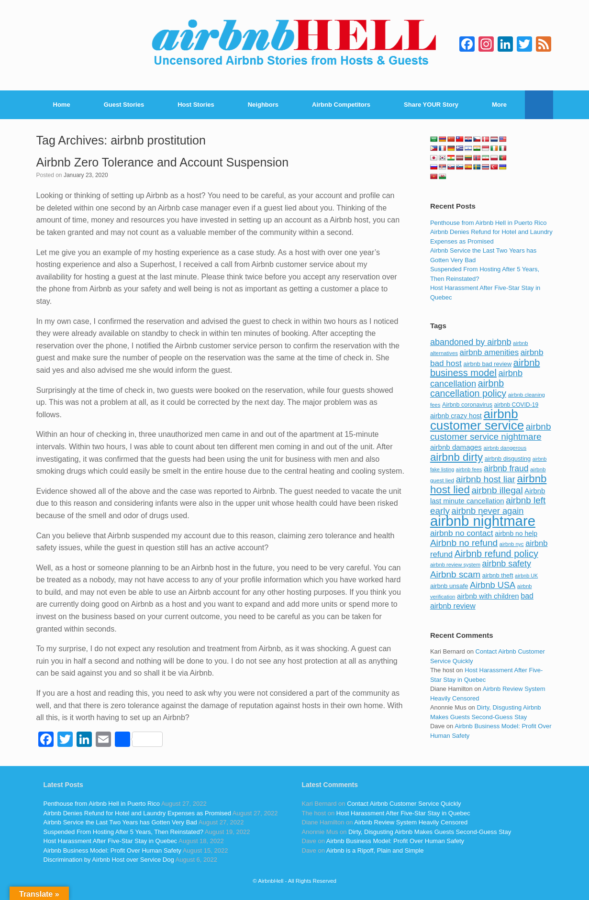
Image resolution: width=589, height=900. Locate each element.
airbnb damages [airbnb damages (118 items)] (456, 447)
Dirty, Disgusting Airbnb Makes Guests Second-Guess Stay (429, 831)
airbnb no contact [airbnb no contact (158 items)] (461, 533)
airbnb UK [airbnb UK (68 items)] (526, 575)
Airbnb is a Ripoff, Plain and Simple (375, 850)
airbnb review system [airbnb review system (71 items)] (455, 564)
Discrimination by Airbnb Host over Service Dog (109, 859)
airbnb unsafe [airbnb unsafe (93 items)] (449, 585)
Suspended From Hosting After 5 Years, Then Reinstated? (123, 831)
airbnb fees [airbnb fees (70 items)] (469, 469)
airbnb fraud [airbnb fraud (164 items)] (506, 468)
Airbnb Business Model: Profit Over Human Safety (112, 850)
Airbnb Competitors (341, 104)
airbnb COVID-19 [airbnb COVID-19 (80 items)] (516, 404)
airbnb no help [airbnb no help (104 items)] (516, 533)
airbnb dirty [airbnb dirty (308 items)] (456, 457)
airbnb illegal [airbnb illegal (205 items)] (496, 490)
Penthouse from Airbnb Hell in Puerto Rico (488, 222)
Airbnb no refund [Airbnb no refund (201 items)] (464, 543)
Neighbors (263, 104)
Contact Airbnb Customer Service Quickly (404, 803)
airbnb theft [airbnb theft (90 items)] (497, 575)
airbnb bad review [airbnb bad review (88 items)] (487, 363)
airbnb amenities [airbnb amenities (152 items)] (489, 352)
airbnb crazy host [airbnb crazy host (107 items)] (456, 416)
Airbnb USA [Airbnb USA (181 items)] (492, 585)
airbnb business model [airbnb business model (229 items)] (485, 367)
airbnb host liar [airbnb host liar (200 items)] (485, 479)
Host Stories (196, 104)
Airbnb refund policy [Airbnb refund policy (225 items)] (496, 553)
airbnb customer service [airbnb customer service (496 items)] (477, 420)
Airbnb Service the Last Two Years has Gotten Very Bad (120, 822)
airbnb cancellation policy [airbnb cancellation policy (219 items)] (468, 388)
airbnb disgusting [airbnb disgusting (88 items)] (508, 458)
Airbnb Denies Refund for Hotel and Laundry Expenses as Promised (137, 813)
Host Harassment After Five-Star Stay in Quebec (111, 840)
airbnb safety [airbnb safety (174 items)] (506, 563)
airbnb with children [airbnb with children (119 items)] (488, 596)
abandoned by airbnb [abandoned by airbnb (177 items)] (470, 342)
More (499, 104)
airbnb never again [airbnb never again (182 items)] (488, 511)
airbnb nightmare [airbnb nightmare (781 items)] (482, 521)
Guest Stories (124, 104)
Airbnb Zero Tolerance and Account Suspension (162, 162)
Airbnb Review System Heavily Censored (410, 822)
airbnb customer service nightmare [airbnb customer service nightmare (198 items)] (490, 432)
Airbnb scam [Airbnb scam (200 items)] (455, 574)
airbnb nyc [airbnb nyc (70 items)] (512, 544)
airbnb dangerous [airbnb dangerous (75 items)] (504, 448)
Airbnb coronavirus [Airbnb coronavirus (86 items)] (467, 404)
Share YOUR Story (431, 104)
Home (61, 104)
